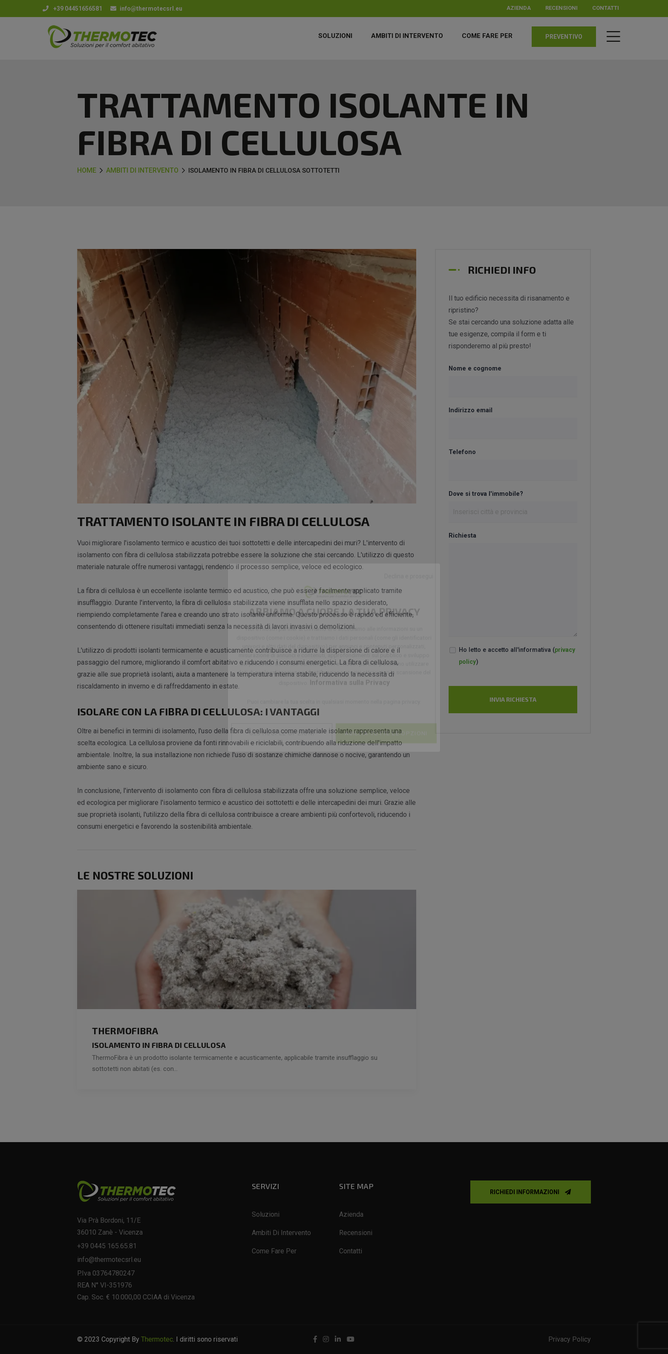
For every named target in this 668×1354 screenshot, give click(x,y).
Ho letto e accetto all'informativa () (517, 655)
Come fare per (274, 1251)
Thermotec (157, 1339)
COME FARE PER (487, 36)
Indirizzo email (470, 410)
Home (86, 170)
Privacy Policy (569, 1339)
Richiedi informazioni (530, 1192)
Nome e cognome (475, 368)
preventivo (563, 36)
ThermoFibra (125, 1030)
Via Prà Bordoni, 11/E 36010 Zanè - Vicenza (110, 1226)
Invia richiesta (512, 699)
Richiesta (462, 535)
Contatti (605, 8)
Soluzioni (335, 36)
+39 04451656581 (72, 8)
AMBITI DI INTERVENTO (407, 36)
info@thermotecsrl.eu (146, 8)
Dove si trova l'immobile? (486, 494)
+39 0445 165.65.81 (107, 1246)
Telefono (462, 452)
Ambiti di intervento (142, 170)
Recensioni (561, 8)
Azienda (519, 8)
